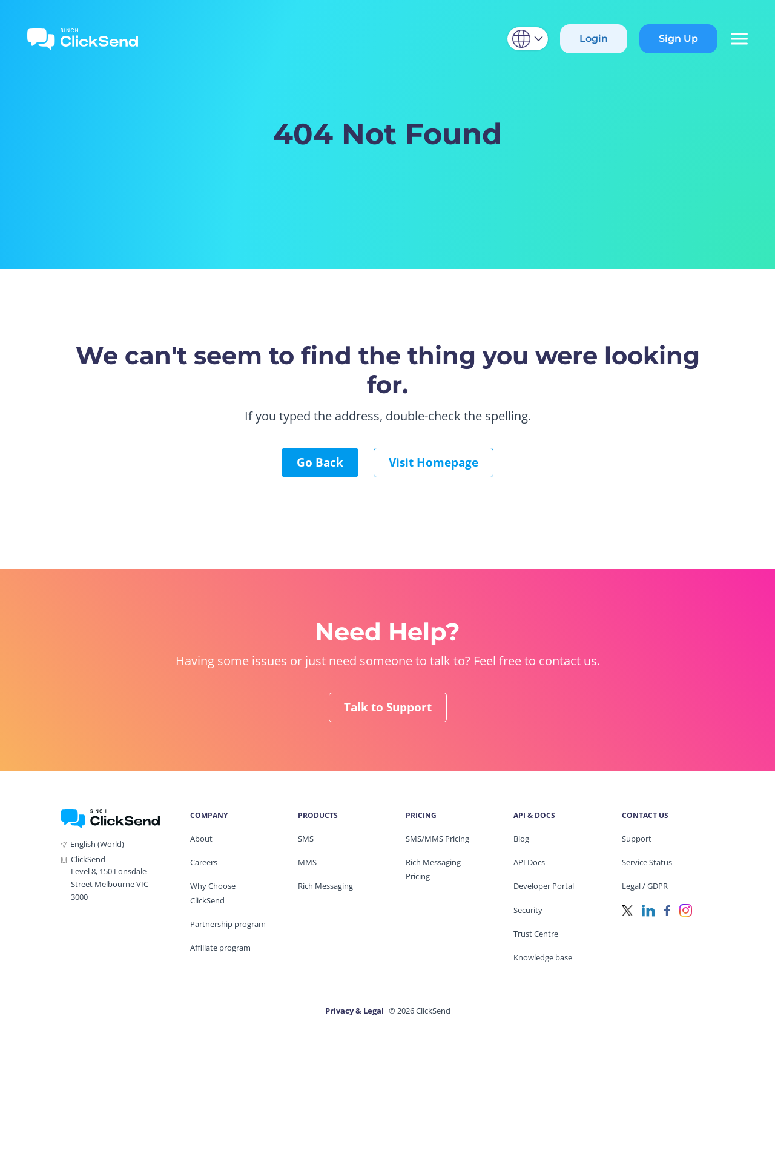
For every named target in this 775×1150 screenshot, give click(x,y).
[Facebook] (667, 910)
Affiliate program (220, 947)
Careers (203, 862)
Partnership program (228, 924)
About (201, 838)
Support (636, 838)
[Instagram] (685, 910)
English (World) (97, 844)
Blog (521, 838)
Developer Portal (543, 885)
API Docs (529, 862)
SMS (306, 838)
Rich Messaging (325, 885)
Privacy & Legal (354, 1010)
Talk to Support (388, 707)
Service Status (647, 862)
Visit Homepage (433, 462)
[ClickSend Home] (110, 817)
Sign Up (678, 38)
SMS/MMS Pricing (437, 838)
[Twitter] (627, 910)
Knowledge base (542, 957)
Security (527, 910)
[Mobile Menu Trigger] (739, 39)
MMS (307, 862)
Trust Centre (535, 933)
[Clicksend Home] (82, 38)
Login (593, 38)
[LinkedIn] (648, 910)
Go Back (320, 462)
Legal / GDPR (645, 885)
